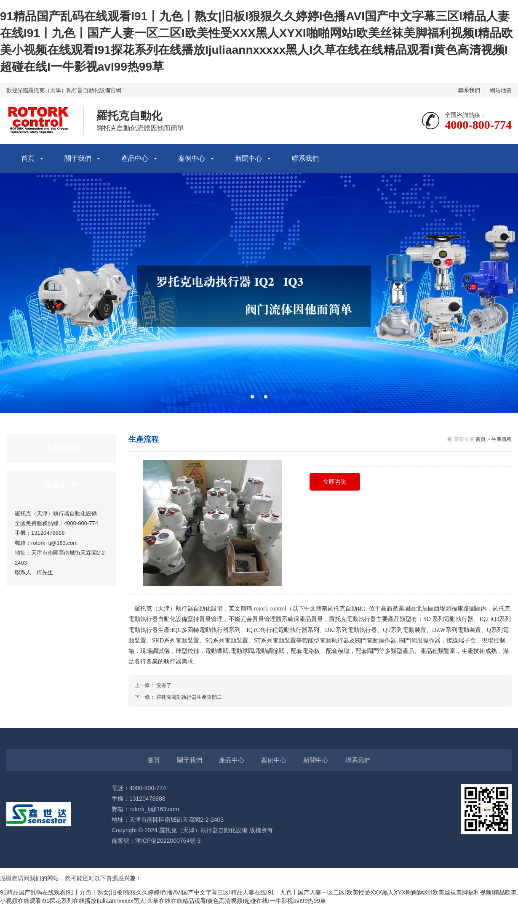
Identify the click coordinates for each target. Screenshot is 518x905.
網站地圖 (501, 90)
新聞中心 (248, 158)
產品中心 (134, 158)
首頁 (28, 158)
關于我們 (77, 158)
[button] (252, 396)
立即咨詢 (335, 481)
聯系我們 (469, 90)
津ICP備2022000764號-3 (168, 840)
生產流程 (501, 439)
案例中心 (191, 158)
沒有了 (163, 685)
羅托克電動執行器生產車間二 (189, 697)
